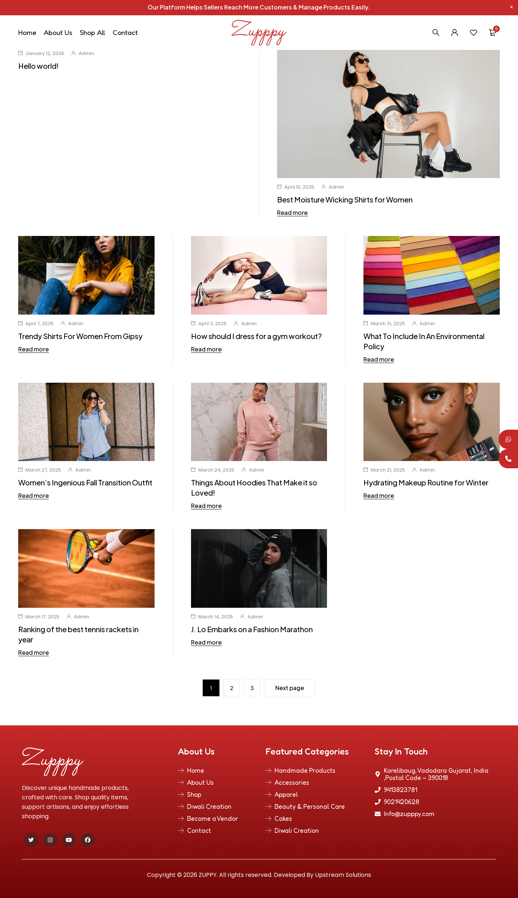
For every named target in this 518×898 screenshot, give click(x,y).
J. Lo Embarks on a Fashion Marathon (252, 629)
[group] (259, 568)
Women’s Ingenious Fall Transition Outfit (85, 482)
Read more (292, 212)
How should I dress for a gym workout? (256, 335)
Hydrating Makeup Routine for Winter (425, 482)
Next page (289, 688)
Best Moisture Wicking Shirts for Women (345, 199)
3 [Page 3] (252, 688)
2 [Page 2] (231, 688)
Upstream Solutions (343, 875)
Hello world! (38, 65)
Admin (86, 53)
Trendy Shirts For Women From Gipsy (80, 335)
